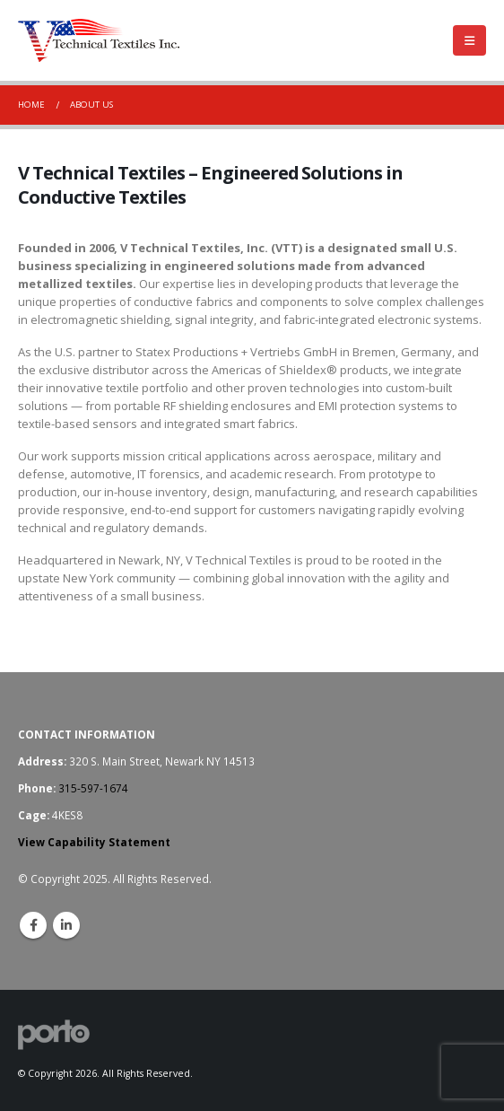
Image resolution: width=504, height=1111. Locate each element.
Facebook (33, 925)
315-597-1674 (93, 788)
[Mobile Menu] (469, 40)
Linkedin (66, 925)
